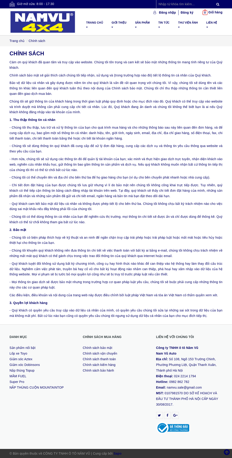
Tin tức (163, 25)
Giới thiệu (118, 25)
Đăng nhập (167, 12)
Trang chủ (94, 25)
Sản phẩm (142, 25)
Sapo (117, 453)
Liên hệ (211, 25)
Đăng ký (187, 12)
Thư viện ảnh (188, 25)
